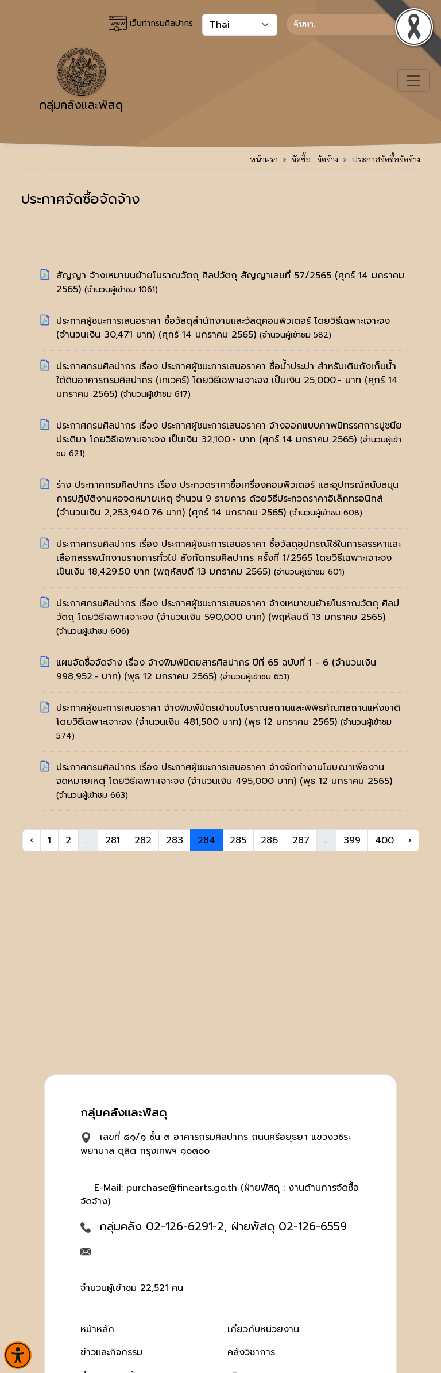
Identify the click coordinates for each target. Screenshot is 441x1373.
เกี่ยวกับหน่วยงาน (263, 1329)
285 (238, 840)
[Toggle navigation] (413, 80)
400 (384, 840)
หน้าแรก (264, 159)
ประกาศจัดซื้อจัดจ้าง (386, 159)
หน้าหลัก (97, 1329)
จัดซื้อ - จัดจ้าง (315, 159)
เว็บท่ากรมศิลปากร (151, 24)
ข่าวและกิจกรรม (111, 1352)
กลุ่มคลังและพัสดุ (81, 80)
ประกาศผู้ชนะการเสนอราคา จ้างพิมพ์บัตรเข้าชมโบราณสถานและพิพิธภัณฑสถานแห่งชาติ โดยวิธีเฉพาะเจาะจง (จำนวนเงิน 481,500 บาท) (228, 715)
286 (269, 840)
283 (174, 840)
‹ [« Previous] (31, 840)
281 (112, 840)
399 (352, 840)
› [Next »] (410, 840)
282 (143, 840)
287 (301, 840)
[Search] (353, 24)
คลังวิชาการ (251, 1352)
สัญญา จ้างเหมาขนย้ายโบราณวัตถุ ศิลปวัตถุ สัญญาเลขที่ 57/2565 (195, 275)
